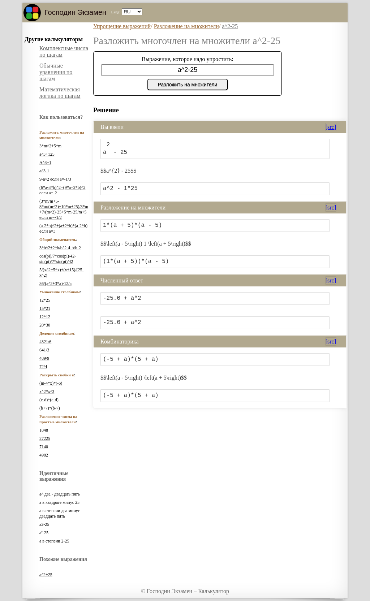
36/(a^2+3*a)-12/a (55, 283)
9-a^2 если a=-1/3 (55, 179)
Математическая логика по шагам (60, 92)
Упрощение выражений (122, 26)
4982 (43, 455)
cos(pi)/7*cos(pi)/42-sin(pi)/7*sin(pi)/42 (57, 259)
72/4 (43, 366)
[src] (331, 127)
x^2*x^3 (46, 391)
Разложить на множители (188, 84)
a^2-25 (230, 26)
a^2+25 (45, 574)
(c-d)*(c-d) (49, 399)
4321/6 (45, 341)
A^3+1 (45, 162)
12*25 (44, 300)
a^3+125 (47, 154)
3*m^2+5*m (50, 145)
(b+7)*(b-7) (49, 408)
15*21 (44, 308)
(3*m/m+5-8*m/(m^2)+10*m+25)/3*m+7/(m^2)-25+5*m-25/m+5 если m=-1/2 (63, 209)
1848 (43, 430)
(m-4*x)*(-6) (50, 383)
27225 (44, 438)
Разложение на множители (186, 26)
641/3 (44, 350)
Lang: (115, 12)
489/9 (44, 358)
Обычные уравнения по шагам (55, 72)
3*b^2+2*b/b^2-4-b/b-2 (60, 247)
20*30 (44, 325)
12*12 (44, 316)
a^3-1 (44, 170)
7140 (43, 446)
